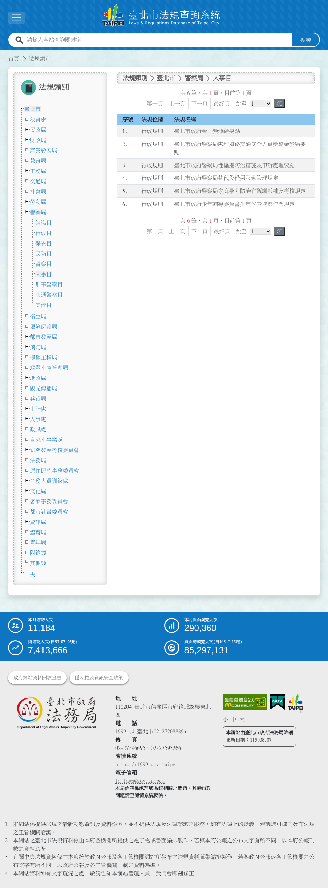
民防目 (43, 253)
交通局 (38, 181)
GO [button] (279, 103)
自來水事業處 (46, 439)
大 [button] (242, 719)
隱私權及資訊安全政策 (99, 678)
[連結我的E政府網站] (277, 702)
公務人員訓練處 (49, 481)
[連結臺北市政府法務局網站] (56, 713)
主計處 (38, 409)
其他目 (43, 305)
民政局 (38, 130)
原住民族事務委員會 (54, 470)
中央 (29, 574)
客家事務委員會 (49, 501)
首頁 (13, 58)
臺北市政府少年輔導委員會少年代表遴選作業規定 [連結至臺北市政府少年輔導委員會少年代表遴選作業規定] (234, 204)
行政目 (43, 233)
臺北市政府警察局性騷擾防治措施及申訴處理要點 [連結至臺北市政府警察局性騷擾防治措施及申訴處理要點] (234, 165)
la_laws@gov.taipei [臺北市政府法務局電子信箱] (140, 781)
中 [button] (233, 719)
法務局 (38, 460)
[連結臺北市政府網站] (295, 704)
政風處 (38, 429)
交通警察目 (49, 294)
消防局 (38, 347)
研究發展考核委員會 (54, 450)
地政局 (38, 378)
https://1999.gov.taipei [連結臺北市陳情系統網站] (146, 764)
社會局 (38, 191)
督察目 (43, 264)
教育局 (38, 160)
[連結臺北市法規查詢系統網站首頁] (161, 16)
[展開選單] (16, 18)
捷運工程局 (43, 357)
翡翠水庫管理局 (49, 367)
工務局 (38, 171)
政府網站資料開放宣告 (37, 678)
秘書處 (38, 119)
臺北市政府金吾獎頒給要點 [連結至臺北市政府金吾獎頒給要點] (207, 131)
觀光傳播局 (43, 388)
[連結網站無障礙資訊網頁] (245, 702)
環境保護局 (43, 326)
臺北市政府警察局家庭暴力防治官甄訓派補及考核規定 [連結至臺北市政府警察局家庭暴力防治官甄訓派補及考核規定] (240, 191)
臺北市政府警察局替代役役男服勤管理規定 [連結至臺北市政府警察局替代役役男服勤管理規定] (226, 178)
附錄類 (38, 553)
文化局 (38, 491)
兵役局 (38, 398)
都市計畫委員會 (49, 511)
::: (4, 54)
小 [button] (225, 719)
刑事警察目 (49, 284)
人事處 (38, 419)
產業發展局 (43, 150)
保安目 (43, 243)
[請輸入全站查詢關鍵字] (158, 40)
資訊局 (38, 522)
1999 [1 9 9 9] (120, 731)
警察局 (38, 212)
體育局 (38, 532)
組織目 (43, 223)
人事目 (43, 274)
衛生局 (38, 316)
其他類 (38, 563)
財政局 (38, 140)
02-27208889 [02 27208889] (169, 731)
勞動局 (38, 202)
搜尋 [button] (305, 40)
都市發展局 (43, 337)
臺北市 (32, 109)
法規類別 (40, 58)
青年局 (38, 542)
